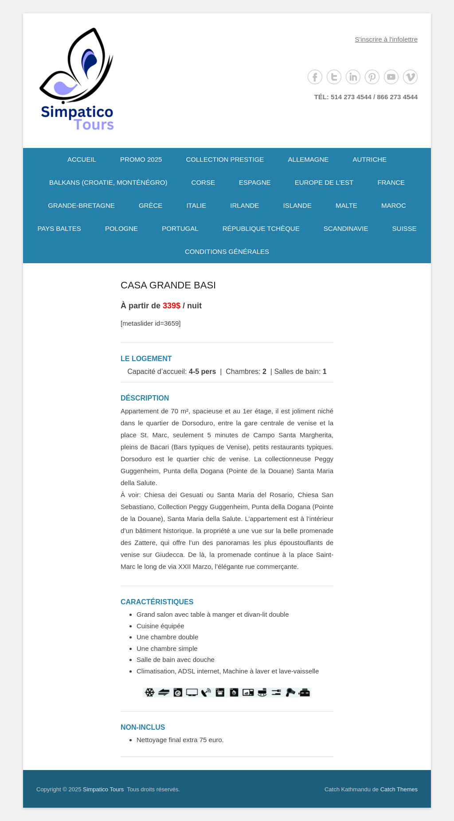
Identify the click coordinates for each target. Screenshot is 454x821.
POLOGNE (121, 228)
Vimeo (410, 77)
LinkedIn (353, 77)
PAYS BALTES (59, 228)
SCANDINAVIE (346, 228)
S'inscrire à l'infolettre (386, 39)
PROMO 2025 (141, 159)
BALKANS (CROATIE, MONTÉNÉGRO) (108, 182)
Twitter (334, 77)
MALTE (346, 205)
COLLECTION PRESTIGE (225, 159)
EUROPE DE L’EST (324, 182)
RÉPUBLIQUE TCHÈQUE (261, 228)
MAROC (393, 205)
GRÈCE (150, 205)
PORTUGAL (180, 228)
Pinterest (372, 77)
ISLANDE (297, 205)
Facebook (315, 77)
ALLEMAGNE (308, 159)
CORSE (203, 182)
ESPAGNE (254, 182)
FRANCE (391, 182)
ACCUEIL (81, 159)
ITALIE (196, 205)
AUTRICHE (369, 159)
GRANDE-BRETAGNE (81, 205)
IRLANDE (244, 205)
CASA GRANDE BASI (168, 285)
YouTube (391, 77)
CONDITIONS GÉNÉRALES (227, 251)
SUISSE (404, 228)
